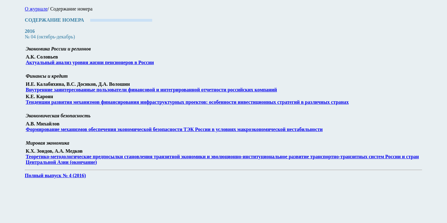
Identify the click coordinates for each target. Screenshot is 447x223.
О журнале (36, 8)
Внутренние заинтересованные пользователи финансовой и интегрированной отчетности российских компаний (151, 89)
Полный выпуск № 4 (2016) (55, 175)
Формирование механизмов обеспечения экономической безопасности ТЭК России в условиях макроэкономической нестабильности (174, 129)
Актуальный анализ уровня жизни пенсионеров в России (90, 62)
